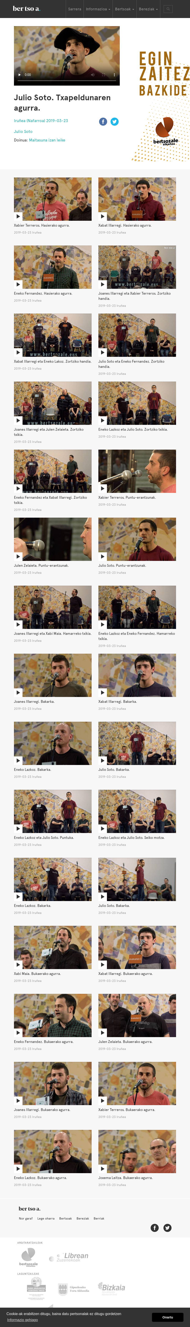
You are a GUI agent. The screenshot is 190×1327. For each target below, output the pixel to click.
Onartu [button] (168, 1317)
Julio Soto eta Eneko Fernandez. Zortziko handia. (131, 364)
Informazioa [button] (98, 9)
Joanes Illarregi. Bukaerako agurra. (42, 1110)
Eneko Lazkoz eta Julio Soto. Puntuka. (44, 837)
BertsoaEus (33, 8)
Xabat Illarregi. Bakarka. (117, 701)
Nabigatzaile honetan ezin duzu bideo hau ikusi (67, 56)
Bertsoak (65, 1218)
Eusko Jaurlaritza (35, 1288)
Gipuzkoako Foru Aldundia (76, 1288)
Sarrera (74, 9)
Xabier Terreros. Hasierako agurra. (42, 225)
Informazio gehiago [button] (22, 1320)
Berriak (99, 1218)
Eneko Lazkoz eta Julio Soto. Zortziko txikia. (133, 429)
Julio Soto (23, 131)
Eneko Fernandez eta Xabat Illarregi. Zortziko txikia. (50, 500)
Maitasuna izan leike (47, 140)
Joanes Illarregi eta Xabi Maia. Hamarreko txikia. (53, 633)
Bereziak (83, 1218)
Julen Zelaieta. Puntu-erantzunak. (41, 565)
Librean (69, 1257)
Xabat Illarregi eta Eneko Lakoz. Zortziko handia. (53, 361)
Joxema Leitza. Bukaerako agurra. (125, 1178)
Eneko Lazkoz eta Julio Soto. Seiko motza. (131, 837)
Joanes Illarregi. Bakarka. (34, 701)
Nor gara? (26, 1218)
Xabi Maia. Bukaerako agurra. (37, 974)
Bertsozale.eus (31, 1257)
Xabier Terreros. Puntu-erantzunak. (127, 497)
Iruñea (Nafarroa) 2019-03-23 (41, 120)
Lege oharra (45, 1218)
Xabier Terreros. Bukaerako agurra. (126, 1110)
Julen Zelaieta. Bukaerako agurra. (125, 1042)
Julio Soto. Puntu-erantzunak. (122, 565)
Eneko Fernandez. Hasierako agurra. (43, 293)
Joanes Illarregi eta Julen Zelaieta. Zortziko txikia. (49, 432)
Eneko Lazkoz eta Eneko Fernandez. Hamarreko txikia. (136, 636)
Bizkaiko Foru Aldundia (116, 1288)
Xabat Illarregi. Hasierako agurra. (125, 225)
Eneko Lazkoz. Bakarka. (32, 769)
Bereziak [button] (148, 9)
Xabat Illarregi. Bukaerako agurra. (125, 974)
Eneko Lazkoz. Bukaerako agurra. (40, 1178)
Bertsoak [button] (124, 9)
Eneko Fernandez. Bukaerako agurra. (44, 1042)
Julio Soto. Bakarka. (114, 769)
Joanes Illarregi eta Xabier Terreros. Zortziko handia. (134, 296)
